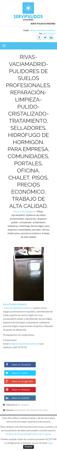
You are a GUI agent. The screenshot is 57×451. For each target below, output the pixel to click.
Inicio (16, 211)
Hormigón (43, 410)
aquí (50, 442)
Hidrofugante (32, 410)
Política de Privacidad (17, 433)
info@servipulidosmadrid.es (42, 30)
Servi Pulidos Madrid (14, 304)
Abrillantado (20, 410)
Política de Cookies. (41, 433)
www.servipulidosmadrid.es (17, 307)
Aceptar (28, 446)
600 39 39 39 (49, 33)
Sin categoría (28, 211)
